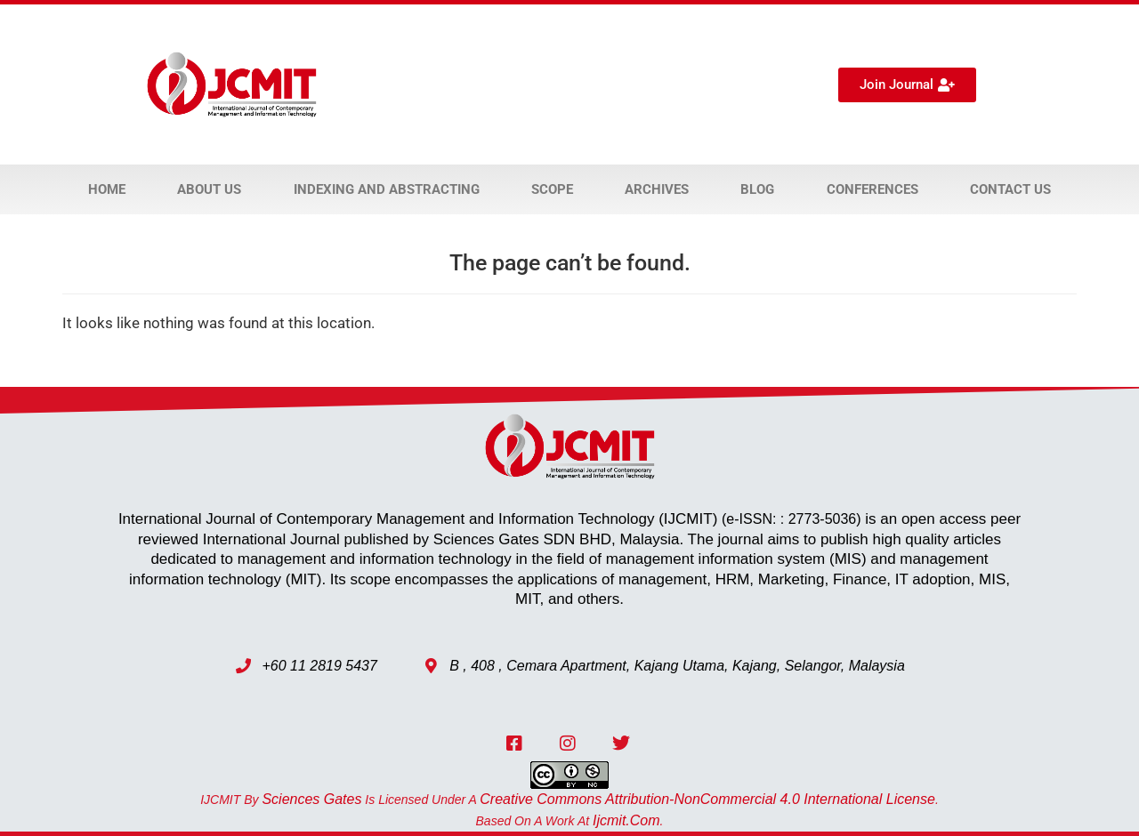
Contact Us (1010, 189)
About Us (209, 189)
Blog (757, 189)
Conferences (872, 189)
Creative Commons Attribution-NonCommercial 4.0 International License (707, 799)
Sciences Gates (311, 799)
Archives (657, 189)
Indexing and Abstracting (387, 189)
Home (106, 189)
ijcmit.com (626, 820)
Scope (552, 189)
